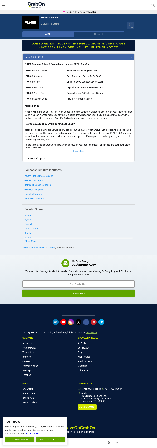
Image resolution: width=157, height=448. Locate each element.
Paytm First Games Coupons (38, 176)
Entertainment (38, 247)
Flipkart (28, 224)
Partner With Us (30, 366)
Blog (80, 352)
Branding (27, 357)
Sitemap (26, 370)
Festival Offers (29, 402)
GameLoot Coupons (34, 180)
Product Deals (85, 361)
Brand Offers (28, 393)
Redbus (28, 237)
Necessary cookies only (50, 439)
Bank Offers (28, 398)
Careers (26, 361)
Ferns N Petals (31, 228)
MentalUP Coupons (34, 198)
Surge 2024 (83, 347)
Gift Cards (83, 370)
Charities (82, 366)
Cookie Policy (32, 433)
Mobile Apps (84, 357)
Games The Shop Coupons (37, 185)
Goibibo (28, 233)
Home (25, 247)
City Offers (27, 389)
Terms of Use (28, 352)
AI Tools (82, 343)
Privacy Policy (29, 347)
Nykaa (27, 219)
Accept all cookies (20, 439)
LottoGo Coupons (33, 194)
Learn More (91, 332)
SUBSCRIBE (78, 293)
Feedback (27, 375)
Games (51, 247)
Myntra (28, 215)
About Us (27, 343)
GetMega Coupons (33, 189)
